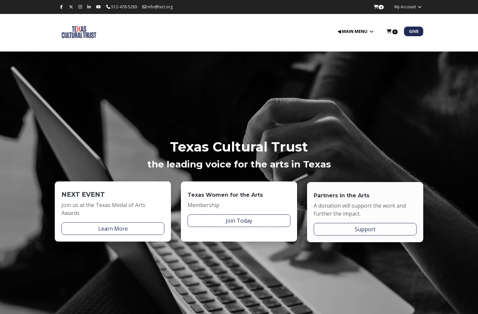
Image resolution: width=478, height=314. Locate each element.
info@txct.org (157, 7)
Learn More (113, 229)
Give (414, 31)
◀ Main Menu (353, 31)
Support (365, 234)
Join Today (239, 223)
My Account (408, 7)
